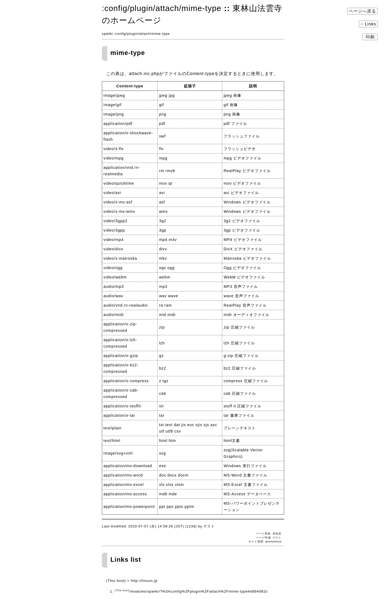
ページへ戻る (362, 11)
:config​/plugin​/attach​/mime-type (161, 8)
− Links (368, 24)
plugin (132, 34)
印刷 (370, 37)
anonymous (273, 541)
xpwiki (107, 34)
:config (120, 34)
